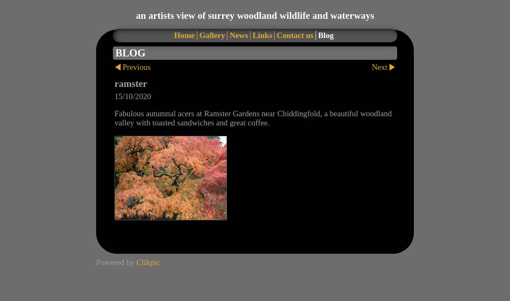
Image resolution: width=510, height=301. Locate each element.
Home (184, 35)
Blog (326, 35)
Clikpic (148, 262)
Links (262, 35)
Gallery (212, 35)
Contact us (295, 35)
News (239, 35)
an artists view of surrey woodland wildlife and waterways (255, 15)
